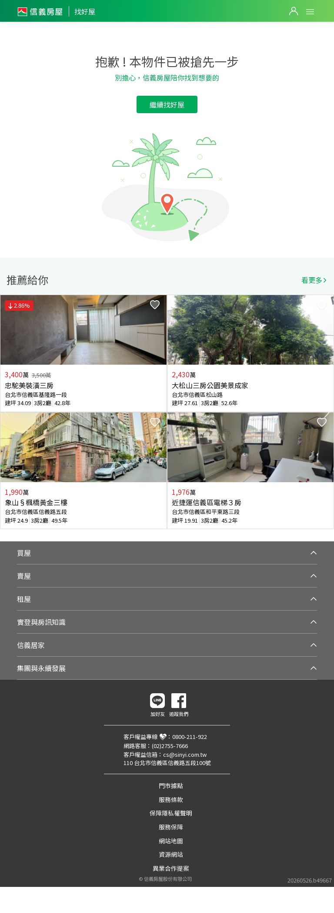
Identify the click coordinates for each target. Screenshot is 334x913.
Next (327, 412)
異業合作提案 (171, 868)
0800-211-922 (189, 736)
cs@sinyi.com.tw (185, 754)
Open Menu (310, 11)
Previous (7, 412)
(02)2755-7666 (170, 746)
